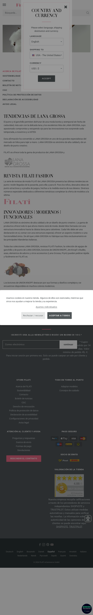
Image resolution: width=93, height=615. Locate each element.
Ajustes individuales (46, 307)
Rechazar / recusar (33, 315)
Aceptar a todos (59, 315)
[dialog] (46, 307)
